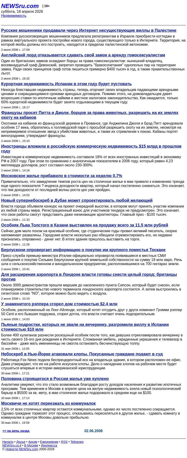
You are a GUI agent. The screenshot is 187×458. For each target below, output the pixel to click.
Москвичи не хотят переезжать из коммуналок (48, 403)
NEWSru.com (20, 6)
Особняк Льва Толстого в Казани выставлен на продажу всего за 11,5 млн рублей (84, 225)
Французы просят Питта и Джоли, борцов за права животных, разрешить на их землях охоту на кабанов (89, 115)
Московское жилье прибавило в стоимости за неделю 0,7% (61, 175)
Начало (7, 442)
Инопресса (49, 445)
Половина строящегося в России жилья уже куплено (55, 378)
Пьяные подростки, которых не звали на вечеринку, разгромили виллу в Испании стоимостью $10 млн (85, 327)
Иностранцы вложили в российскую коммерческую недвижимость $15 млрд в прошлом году (91, 148)
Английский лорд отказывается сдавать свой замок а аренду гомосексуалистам (83, 55)
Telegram (77, 442)
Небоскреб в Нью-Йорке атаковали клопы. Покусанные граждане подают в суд (82, 354)
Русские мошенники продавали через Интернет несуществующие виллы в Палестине (88, 30)
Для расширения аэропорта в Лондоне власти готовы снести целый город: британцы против (89, 277)
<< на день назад (16, 431)
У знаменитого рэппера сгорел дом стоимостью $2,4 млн (59, 304)
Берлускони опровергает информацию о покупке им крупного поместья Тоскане (83, 250)
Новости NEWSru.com (21, 449)
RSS (64, 442)
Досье (20, 442)
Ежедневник (49, 442)
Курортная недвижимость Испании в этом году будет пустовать (66, 84)
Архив (32, 442)
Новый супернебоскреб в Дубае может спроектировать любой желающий (77, 200)
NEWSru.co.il (11, 445)
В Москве (31, 445)
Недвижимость (13, 16)
